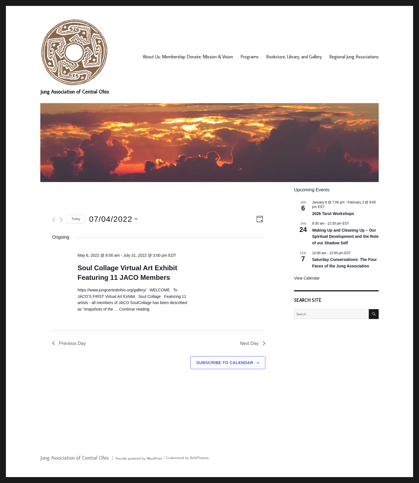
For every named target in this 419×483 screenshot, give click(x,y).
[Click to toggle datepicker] (113, 219)
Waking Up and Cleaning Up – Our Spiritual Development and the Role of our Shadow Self (345, 236)
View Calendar (307, 278)
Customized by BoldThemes (187, 457)
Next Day (252, 343)
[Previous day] (53, 219)
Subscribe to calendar (224, 362)
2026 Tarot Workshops (333, 213)
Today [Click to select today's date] (75, 219)
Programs (250, 56)
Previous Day (69, 343)
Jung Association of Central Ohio (74, 91)
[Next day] (61, 219)
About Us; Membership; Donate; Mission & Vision (188, 56)
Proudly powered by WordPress (139, 458)
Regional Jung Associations (354, 56)
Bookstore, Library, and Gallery (294, 56)
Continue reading (134, 309)
